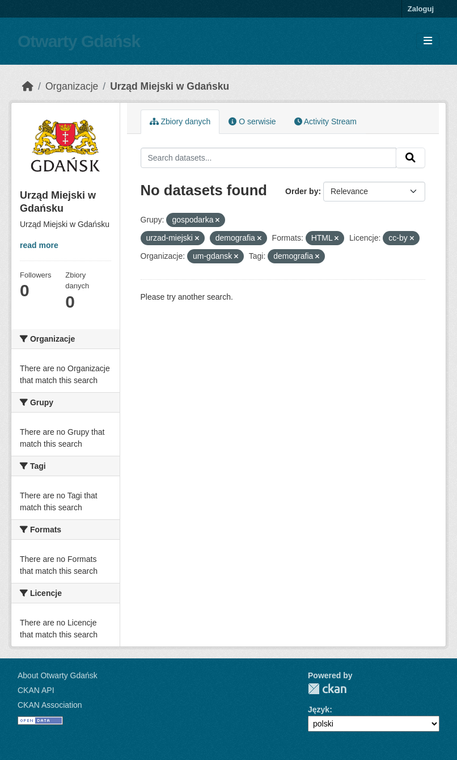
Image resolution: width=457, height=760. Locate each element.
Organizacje (71, 86)
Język (318, 709)
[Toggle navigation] (427, 41)
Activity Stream (325, 121)
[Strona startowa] (27, 86)
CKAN (327, 689)
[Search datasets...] (269, 158)
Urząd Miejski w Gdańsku (169, 86)
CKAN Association (50, 704)
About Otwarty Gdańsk (58, 675)
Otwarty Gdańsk (79, 41)
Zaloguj (421, 9)
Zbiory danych (180, 121)
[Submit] (410, 158)
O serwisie (252, 121)
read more (39, 245)
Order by (301, 191)
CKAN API (36, 690)
